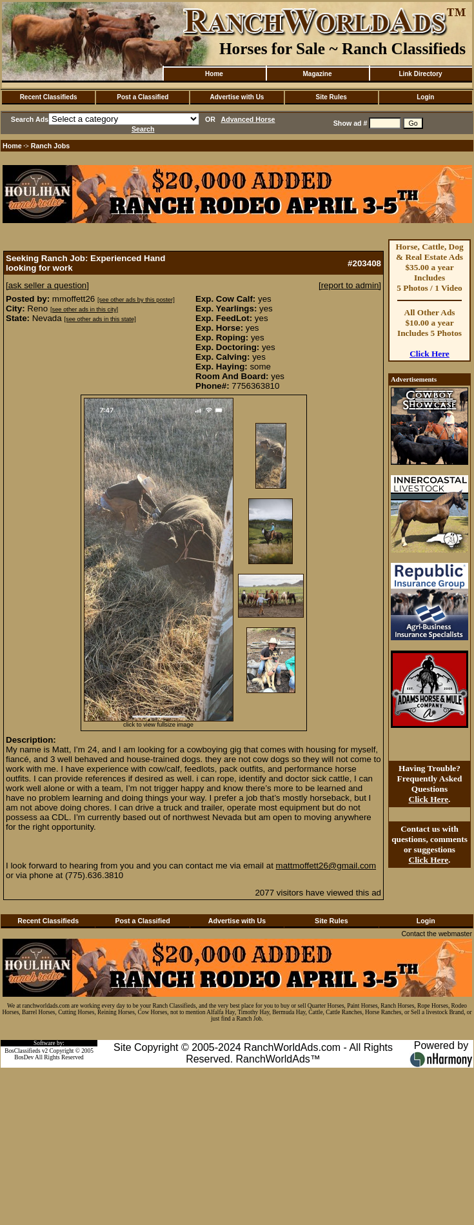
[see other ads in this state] (99, 319)
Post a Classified (142, 97)
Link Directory (420, 73)
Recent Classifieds (48, 97)
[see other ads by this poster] (136, 300)
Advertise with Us (237, 97)
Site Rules (330, 97)
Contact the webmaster (436, 933)
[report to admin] (350, 285)
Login (425, 97)
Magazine (316, 73)
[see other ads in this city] (84, 309)
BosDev (24, 1057)
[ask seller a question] (47, 285)
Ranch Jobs (50, 146)
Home (214, 73)
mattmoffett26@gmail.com (326, 865)
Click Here (429, 353)
